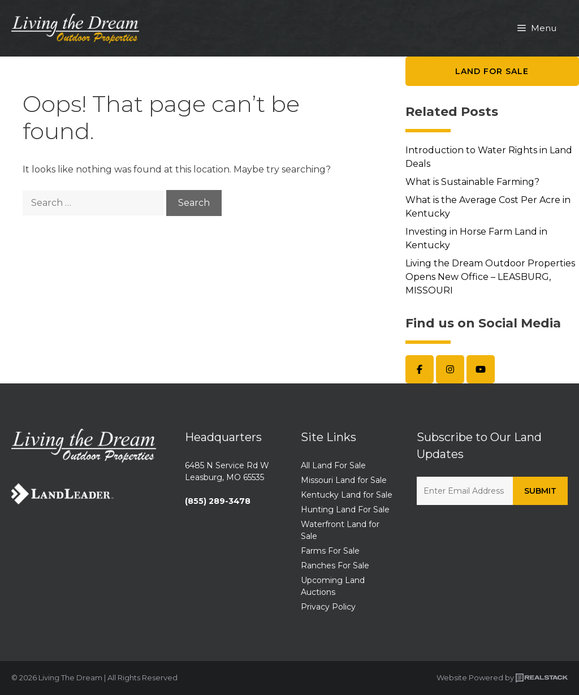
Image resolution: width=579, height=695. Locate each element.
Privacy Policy (328, 607)
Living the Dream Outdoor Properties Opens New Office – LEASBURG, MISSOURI (490, 277)
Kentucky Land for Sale (346, 495)
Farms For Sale (330, 551)
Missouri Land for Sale (344, 480)
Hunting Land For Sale (345, 509)
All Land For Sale (333, 465)
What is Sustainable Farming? (472, 181)
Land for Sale (492, 71)
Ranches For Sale (335, 565)
